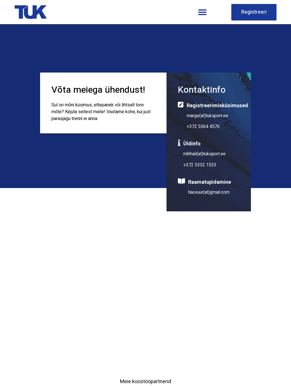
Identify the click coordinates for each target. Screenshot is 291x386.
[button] (202, 12)
